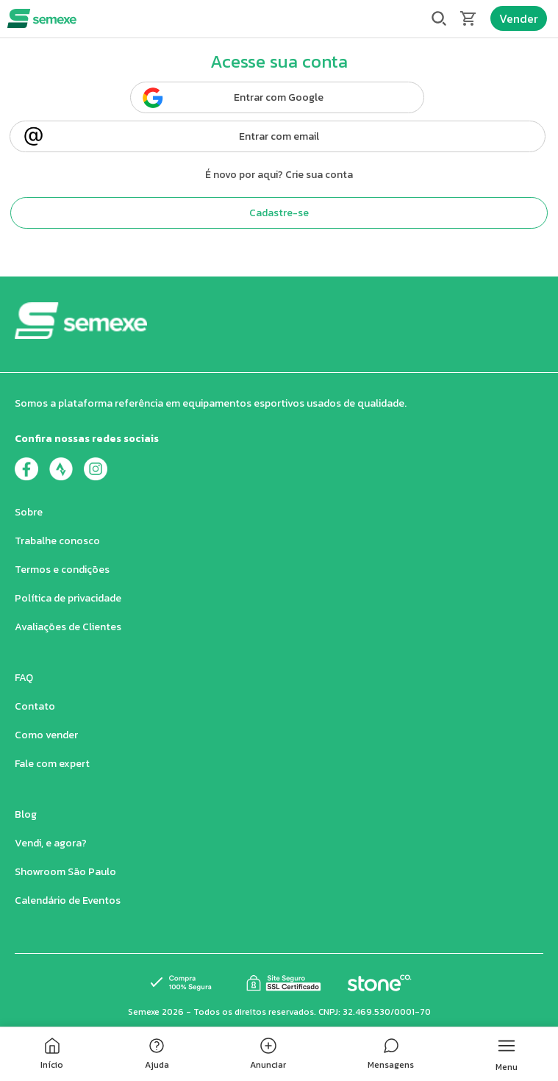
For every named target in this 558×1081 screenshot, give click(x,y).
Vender (518, 18)
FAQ (24, 677)
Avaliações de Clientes (68, 627)
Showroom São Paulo (65, 872)
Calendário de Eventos (68, 900)
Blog (26, 814)
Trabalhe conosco (57, 541)
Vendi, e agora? (51, 843)
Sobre (29, 512)
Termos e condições (62, 569)
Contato (35, 706)
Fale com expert (52, 763)
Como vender (46, 735)
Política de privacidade (68, 598)
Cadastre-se (279, 213)
